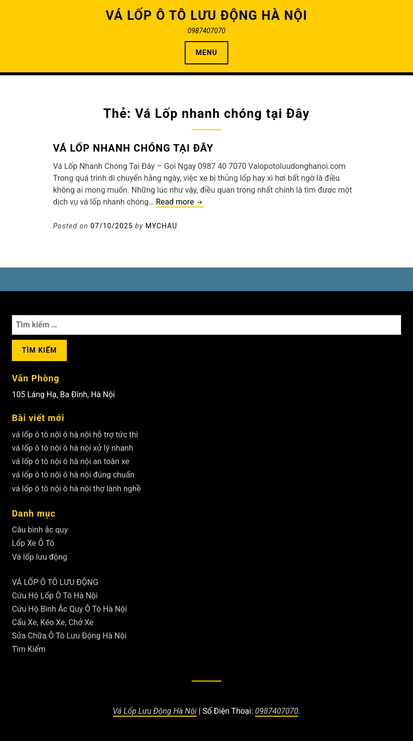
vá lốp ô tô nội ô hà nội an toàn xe (70, 461)
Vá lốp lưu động (39, 557)
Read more (180, 202)
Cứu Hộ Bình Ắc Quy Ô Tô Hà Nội (69, 609)
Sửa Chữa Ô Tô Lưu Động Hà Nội (69, 635)
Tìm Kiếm (29, 649)
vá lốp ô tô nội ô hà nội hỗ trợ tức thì (75, 434)
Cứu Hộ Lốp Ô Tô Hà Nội (55, 595)
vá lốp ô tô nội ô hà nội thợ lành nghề (76, 488)
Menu (206, 52)
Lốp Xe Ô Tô (33, 543)
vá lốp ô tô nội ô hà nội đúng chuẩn (73, 474)
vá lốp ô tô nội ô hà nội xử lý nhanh (72, 448)
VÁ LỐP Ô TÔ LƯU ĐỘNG (55, 582)
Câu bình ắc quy (40, 529)
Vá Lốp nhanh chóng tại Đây (133, 148)
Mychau (161, 226)
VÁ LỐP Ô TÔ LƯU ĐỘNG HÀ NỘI (206, 15)
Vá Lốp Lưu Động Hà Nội (155, 711)
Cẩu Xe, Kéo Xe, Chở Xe (53, 622)
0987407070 (276, 711)
